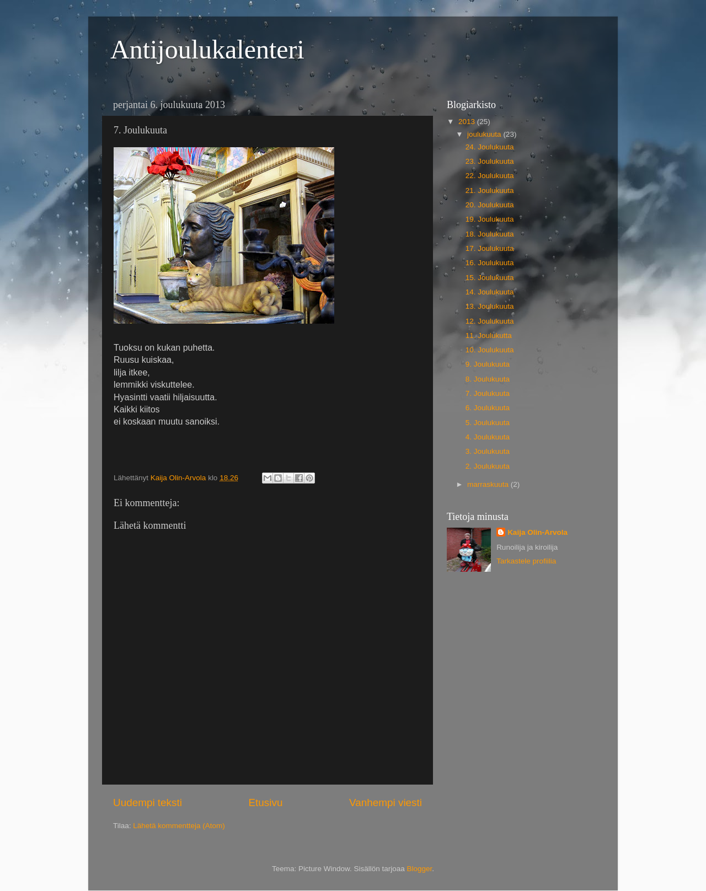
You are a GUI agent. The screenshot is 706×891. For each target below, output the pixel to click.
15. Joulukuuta (490, 277)
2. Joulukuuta (488, 466)
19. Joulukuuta (490, 219)
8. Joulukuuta (488, 379)
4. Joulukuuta (488, 437)
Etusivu (266, 802)
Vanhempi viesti (385, 802)
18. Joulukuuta (490, 234)
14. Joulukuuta (490, 292)
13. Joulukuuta (490, 306)
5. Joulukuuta (488, 422)
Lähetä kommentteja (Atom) (179, 826)
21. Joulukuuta (490, 190)
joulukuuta (485, 134)
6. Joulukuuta (488, 408)
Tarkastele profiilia (526, 561)
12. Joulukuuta (490, 321)
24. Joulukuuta (490, 147)
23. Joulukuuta (490, 161)
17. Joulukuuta (490, 248)
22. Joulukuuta (490, 175)
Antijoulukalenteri (207, 49)
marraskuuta (489, 484)
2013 (467, 121)
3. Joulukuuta (488, 451)
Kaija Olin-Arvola (537, 532)
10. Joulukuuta (490, 350)
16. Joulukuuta (490, 263)
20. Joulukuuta (490, 205)
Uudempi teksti (147, 802)
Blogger (419, 869)
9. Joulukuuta (488, 364)
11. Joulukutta (489, 335)
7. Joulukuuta (488, 393)
